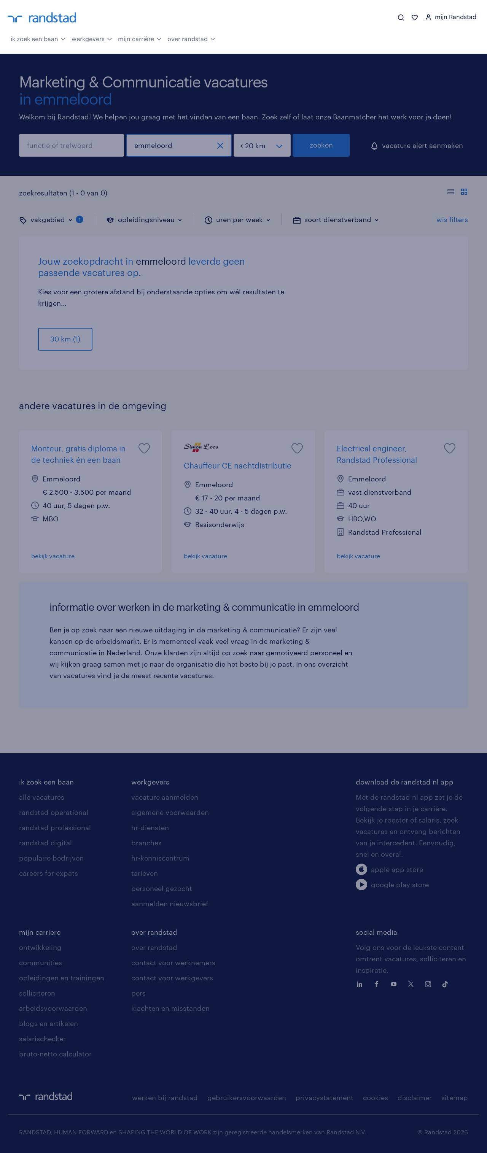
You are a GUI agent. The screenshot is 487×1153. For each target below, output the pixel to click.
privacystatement (324, 1097)
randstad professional (55, 827)
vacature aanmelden (164, 797)
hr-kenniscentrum (160, 858)
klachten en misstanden (170, 1008)
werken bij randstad (165, 1097)
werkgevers (92, 38)
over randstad (191, 38)
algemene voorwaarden (170, 812)
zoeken (321, 145)
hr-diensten (150, 827)
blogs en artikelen (48, 1023)
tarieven (144, 873)
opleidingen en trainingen (61, 978)
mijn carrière (140, 38)
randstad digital (45, 843)
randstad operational (53, 812)
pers (138, 993)
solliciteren (37, 993)
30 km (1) (65, 339)
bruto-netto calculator (55, 1054)
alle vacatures (41, 797)
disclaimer (415, 1097)
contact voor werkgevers (172, 978)
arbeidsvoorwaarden (53, 1008)
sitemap (454, 1097)
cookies (375, 1097)
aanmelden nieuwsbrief (169, 903)
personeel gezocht (161, 888)
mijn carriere (39, 932)
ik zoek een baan (38, 38)
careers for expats (48, 873)
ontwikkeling (40, 947)
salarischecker (42, 1038)
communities (40, 962)
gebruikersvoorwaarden (246, 1097)
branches (146, 843)
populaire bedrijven (51, 858)
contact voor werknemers (173, 962)
